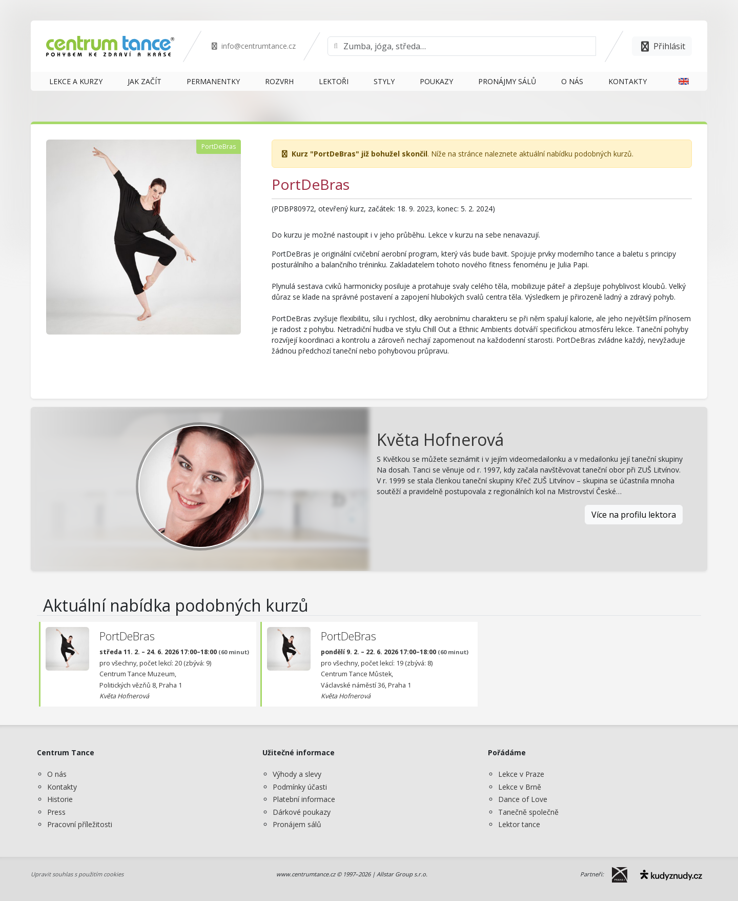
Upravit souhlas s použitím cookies (77, 874)
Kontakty (62, 787)
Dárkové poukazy (302, 812)
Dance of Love (522, 799)
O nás (57, 774)
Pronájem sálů (297, 824)
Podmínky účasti (300, 787)
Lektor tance (519, 824)
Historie (60, 799)
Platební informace (304, 799)
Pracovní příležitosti (79, 824)
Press (56, 812)
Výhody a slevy (297, 774)
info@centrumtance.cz (253, 46)
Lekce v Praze (521, 774)
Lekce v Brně (519, 787)
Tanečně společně (528, 812)
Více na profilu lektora (633, 514)
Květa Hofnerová (440, 439)
